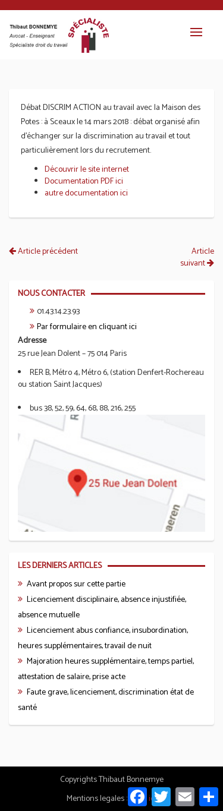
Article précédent (43, 251)
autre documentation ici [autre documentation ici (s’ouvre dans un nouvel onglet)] (86, 193)
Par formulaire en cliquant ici (87, 327)
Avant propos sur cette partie (76, 584)
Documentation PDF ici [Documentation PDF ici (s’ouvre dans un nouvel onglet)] (84, 181)
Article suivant (197, 257)
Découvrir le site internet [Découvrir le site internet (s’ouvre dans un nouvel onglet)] (87, 169)
